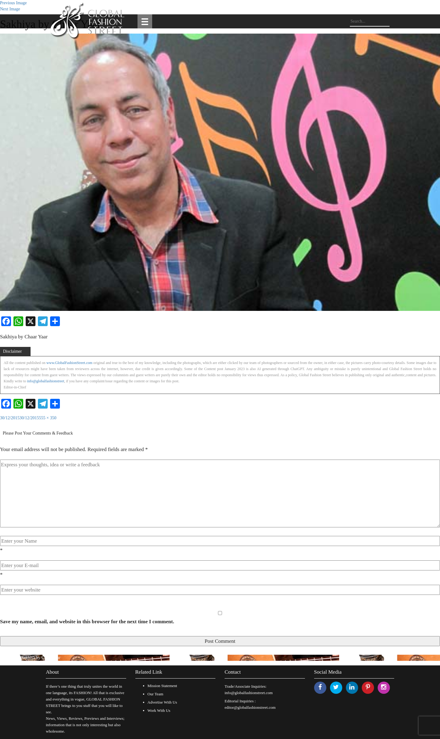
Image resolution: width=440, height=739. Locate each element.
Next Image (10, 9)
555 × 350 (48, 418)
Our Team (155, 694)
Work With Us (159, 710)
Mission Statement (162, 685)
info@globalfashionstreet (45, 381)
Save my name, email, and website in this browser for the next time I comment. (87, 621)
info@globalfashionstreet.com (249, 692)
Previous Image (13, 3)
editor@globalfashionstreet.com (250, 707)
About (52, 672)
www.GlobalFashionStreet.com (69, 363)
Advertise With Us (162, 702)
